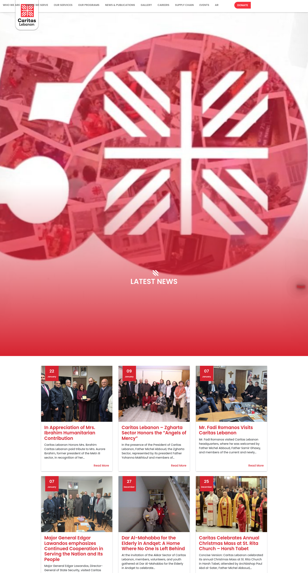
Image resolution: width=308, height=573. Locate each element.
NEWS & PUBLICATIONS (120, 5)
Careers (163, 5)
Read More (101, 465)
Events (204, 5)
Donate (242, 5)
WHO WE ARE (11, 5)
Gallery (146, 5)
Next (301, 286)
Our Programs (88, 5)
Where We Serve (37, 5)
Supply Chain (184, 5)
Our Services (63, 5)
